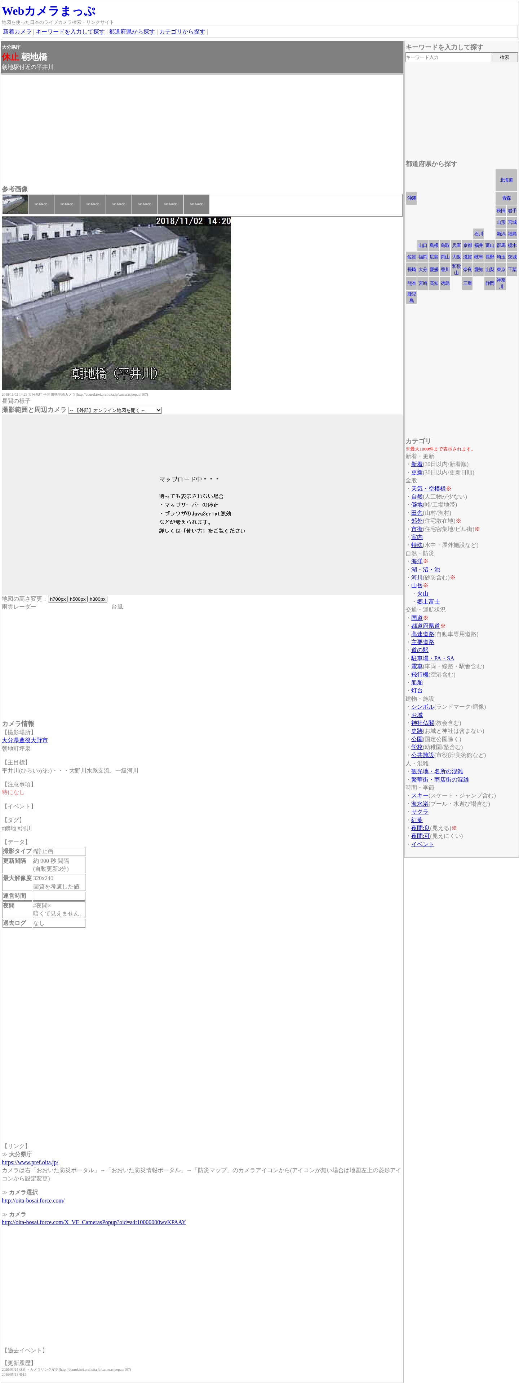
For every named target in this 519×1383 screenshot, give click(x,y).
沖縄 (411, 198)
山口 (422, 245)
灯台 (417, 690)
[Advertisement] (202, 130)
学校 (417, 747)
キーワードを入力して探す (70, 32)
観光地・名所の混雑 (437, 771)
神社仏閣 (422, 723)
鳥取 (445, 245)
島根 (434, 245)
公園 (417, 739)
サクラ (420, 812)
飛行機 (420, 674)
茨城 (512, 257)
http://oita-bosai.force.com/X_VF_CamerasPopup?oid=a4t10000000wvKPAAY (94, 1222)
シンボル (422, 707)
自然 (417, 496)
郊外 (417, 521)
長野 (489, 257)
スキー (420, 795)
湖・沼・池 (425, 569)
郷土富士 (428, 602)
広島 (434, 257)
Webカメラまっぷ (49, 10)
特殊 (417, 545)
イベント (422, 844)
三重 (467, 283)
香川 (445, 269)
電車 (417, 666)
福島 (512, 233)
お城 (417, 715)
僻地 (417, 504)
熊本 (411, 283)
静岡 (489, 283)
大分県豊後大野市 (25, 740)
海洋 (417, 561)
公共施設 (422, 755)
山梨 (489, 269)
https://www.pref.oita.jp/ (30, 1162)
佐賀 (411, 257)
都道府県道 (425, 626)
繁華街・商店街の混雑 (440, 780)
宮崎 (422, 283)
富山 (489, 245)
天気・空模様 (428, 489)
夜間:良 (420, 828)
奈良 (467, 269)
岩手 (512, 210)
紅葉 (417, 820)
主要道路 (422, 642)
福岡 (422, 257)
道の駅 (420, 650)
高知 (434, 283)
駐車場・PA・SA (432, 658)
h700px (58, 599)
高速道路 (422, 634)
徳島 (445, 283)
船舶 (417, 682)
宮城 (512, 222)
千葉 (512, 269)
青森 (506, 198)
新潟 (501, 233)
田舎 (417, 513)
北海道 (506, 180)
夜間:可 (420, 836)
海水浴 (420, 804)
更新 (417, 472)
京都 (467, 245)
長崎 (411, 269)
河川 (417, 577)
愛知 (478, 269)
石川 (478, 233)
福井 (478, 245)
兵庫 (456, 245)
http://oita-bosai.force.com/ (33, 1200)
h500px (77, 599)
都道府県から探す (132, 32)
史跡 (417, 731)
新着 (417, 464)
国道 (417, 618)
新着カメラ (17, 32)
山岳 (417, 585)
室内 (417, 537)
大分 (422, 269)
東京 (501, 269)
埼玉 (501, 257)
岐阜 (478, 257)
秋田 (501, 210)
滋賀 (467, 257)
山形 (501, 222)
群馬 (501, 245)
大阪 (456, 257)
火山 (423, 594)
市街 (417, 529)
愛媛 (434, 269)
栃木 (512, 245)
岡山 (445, 257)
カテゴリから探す (182, 32)
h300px (97, 599)
